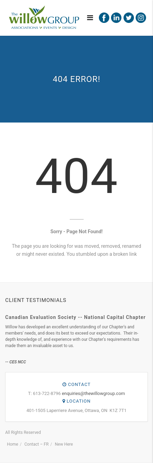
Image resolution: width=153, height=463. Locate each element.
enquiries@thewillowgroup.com (93, 393)
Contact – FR (36, 444)
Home (12, 444)
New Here (64, 444)
